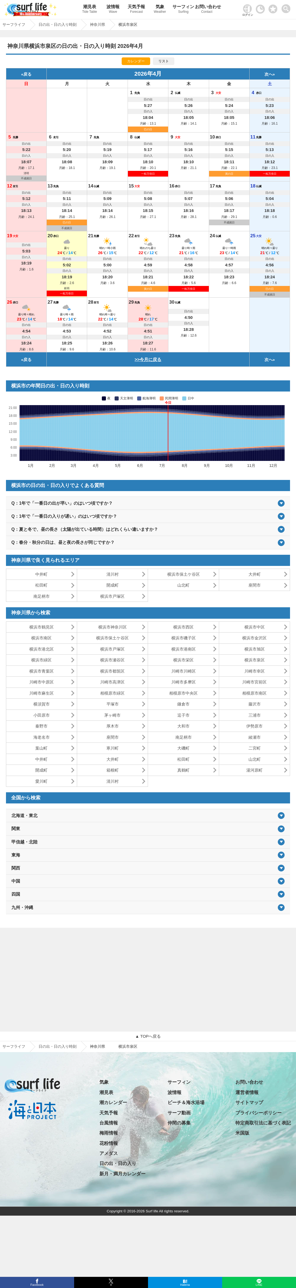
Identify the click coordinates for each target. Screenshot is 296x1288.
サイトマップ (249, 1102)
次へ (268, 74)
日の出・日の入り (117, 1163)
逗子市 (183, 715)
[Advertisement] (148, 979)
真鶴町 (183, 770)
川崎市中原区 (41, 682)
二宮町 (254, 748)
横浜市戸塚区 (112, 596)
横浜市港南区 (183, 649)
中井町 (41, 574)
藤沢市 (254, 704)
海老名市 (41, 737)
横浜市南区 (41, 638)
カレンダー (136, 61)
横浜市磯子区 (183, 638)
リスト (163, 61)
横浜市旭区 (254, 649)
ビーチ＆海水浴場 (186, 1102)
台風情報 (108, 1123)
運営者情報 (247, 1092)
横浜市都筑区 (112, 671)
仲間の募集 (179, 1123)
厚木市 (112, 726)
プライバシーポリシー (258, 1113)
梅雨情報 (108, 1133)
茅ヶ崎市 (112, 715)
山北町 (183, 585)
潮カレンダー (113, 1102)
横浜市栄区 (183, 660)
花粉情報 (108, 1143)
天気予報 (136, 9)
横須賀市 (41, 704)
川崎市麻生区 (41, 693)
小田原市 (41, 715)
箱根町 (112, 770)
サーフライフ (13, 1046)
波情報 (113, 9)
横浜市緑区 (41, 660)
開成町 (112, 585)
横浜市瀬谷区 (112, 660)
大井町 (254, 574)
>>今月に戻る (148, 359)
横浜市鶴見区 (41, 627)
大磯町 (183, 748)
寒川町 (112, 748)
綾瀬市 (254, 737)
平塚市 (112, 704)
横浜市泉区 (254, 660)
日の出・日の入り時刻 (58, 1046)
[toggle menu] (287, 7)
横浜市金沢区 (254, 638)
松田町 (41, 585)
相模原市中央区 (183, 693)
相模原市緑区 (112, 693)
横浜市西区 (183, 627)
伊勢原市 (254, 726)
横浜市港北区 (41, 649)
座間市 (254, 585)
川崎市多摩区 (183, 682)
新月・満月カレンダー (122, 1173)
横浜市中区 (254, 627)
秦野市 (41, 726)
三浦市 (254, 715)
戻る (27, 74)
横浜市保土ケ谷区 (183, 574)
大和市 (183, 726)
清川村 (112, 574)
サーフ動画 (179, 1113)
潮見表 (89, 9)
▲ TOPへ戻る (148, 1036)
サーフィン (183, 9)
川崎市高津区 (112, 682)
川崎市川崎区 (183, 671)
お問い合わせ (206, 9)
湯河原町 (254, 770)
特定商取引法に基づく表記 (263, 1123)
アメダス (108, 1153)
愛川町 (41, 781)
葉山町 (41, 748)
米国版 (242, 1133)
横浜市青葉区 (41, 671)
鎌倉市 (183, 704)
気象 (160, 9)
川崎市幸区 (254, 671)
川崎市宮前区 (254, 682)
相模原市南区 (254, 693)
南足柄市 (41, 596)
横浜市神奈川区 (112, 627)
